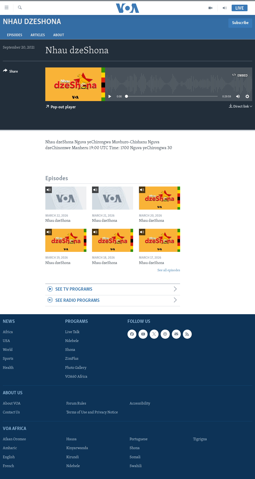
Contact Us (11, 412)
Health (8, 368)
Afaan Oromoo (14, 439)
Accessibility (140, 403)
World (8, 350)
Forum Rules (76, 403)
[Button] (10, 72)
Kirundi (72, 457)
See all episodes (168, 270)
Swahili (136, 466)
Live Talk (72, 332)
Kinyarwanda (77, 448)
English (9, 457)
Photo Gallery (75, 368)
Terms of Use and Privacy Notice (92, 412)
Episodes (14, 35)
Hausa (71, 439)
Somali (135, 457)
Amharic (10, 448)
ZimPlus (71, 359)
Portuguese (139, 439)
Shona (70, 350)
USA (6, 341)
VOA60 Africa (76, 377)
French (8, 466)
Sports (8, 359)
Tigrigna (200, 439)
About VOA (12, 403)
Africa (8, 332)
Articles (38, 35)
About (58, 35)
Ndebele (72, 341)
